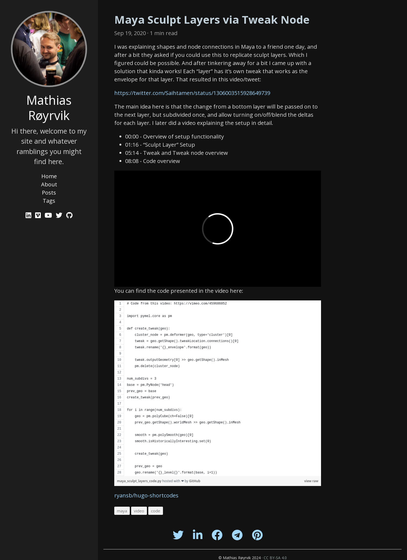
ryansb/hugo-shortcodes (146, 495)
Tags (49, 200)
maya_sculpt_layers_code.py (139, 481)
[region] (217, 388)
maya (122, 510)
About (49, 184)
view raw (311, 481)
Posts (49, 192)
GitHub (194, 481)
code (155, 510)
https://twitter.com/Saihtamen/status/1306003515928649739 (192, 93)
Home (49, 176)
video (139, 510)
